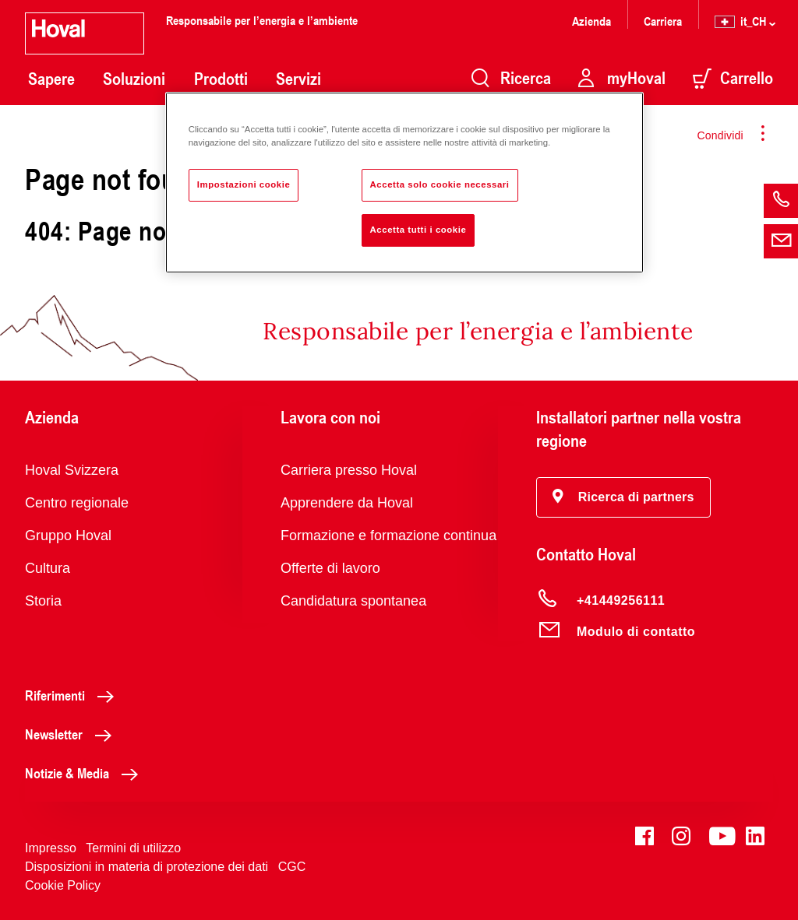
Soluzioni (134, 78)
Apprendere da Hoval (347, 503)
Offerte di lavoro (330, 568)
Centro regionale (77, 503)
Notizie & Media (86, 773)
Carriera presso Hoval (349, 470)
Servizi (298, 78)
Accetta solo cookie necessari (440, 184)
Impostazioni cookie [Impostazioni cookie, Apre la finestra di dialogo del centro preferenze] (244, 184)
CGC (292, 866)
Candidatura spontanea (353, 601)
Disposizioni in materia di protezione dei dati (146, 866)
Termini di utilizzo (133, 848)
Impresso (50, 848)
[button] (623, 497)
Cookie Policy (63, 885)
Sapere (51, 78)
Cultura (47, 568)
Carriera (663, 21)
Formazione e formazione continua (388, 535)
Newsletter (72, 734)
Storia (43, 601)
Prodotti (221, 78)
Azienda (591, 21)
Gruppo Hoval (68, 535)
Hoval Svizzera (71, 470)
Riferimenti (73, 695)
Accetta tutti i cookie (418, 229)
